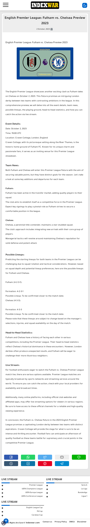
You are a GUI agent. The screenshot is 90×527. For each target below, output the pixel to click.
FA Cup (40, 511)
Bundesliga (82, 493)
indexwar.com (33, 523)
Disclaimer (81, 522)
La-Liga (84, 489)
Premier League (36, 485)
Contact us (47, 522)
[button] (11, 457)
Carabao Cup (37, 515)
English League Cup (34, 508)
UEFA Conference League (32, 496)
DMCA (72, 522)
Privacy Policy (61, 522)
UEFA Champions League (32, 489)
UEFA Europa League (34, 493)
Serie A (84, 485)
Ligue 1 (84, 496)
